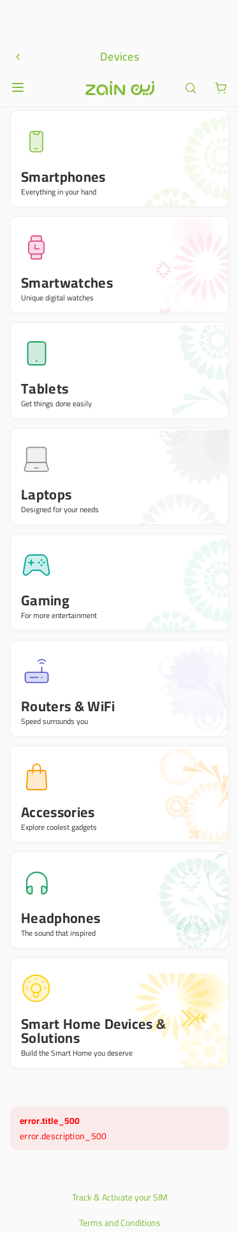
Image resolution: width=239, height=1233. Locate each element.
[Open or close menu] (17, 18)
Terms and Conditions (120, 1154)
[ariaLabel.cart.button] (221, 19)
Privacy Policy (119, 1179)
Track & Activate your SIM (120, 1128)
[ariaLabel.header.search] (190, 19)
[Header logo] (119, 19)
